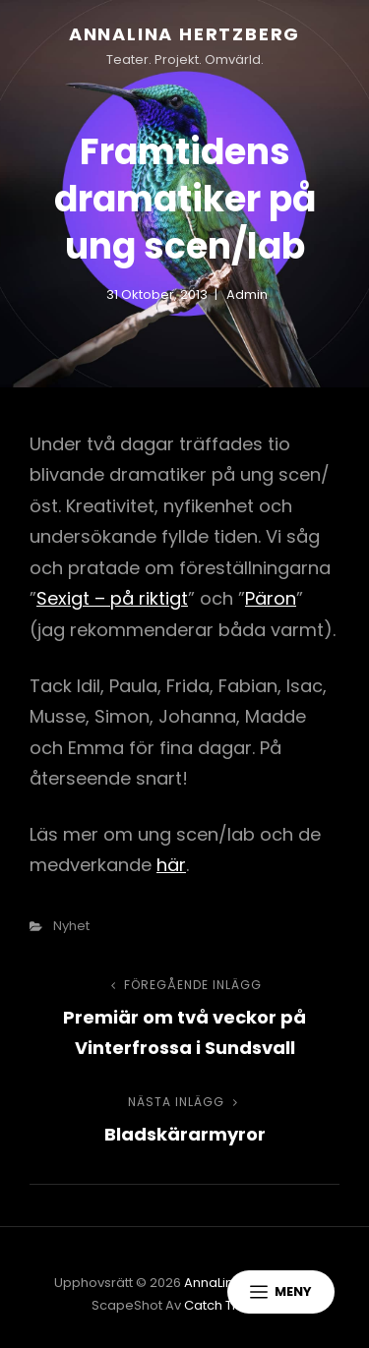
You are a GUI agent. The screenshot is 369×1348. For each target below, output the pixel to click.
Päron (270, 598)
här (171, 864)
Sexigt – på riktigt (112, 598)
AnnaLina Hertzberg (184, 34)
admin (247, 294)
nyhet (71, 925)
